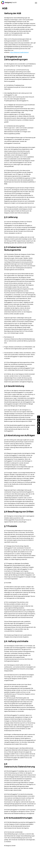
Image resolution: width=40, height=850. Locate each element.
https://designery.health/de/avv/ (19, 52)
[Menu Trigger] (36, 3)
